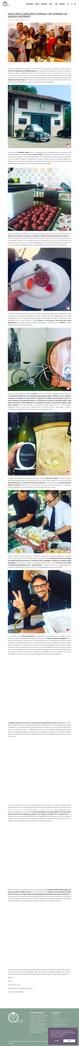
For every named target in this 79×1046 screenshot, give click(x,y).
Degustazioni (26, 19)
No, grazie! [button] (57, 1040)
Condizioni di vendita (59, 1022)
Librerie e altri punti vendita (61, 1020)
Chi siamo (56, 1015)
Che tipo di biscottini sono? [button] (57, 1036)
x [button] (76, 1028)
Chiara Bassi (12, 19)
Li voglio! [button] (69, 1040)
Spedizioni (56, 1017)
